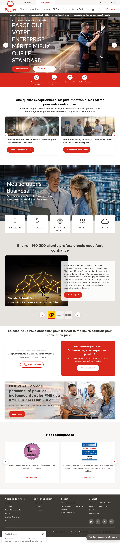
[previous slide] (5, 45)
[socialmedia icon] (91, 521)
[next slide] (114, 45)
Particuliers (27, 3)
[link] (84, 15)
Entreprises (45, 3)
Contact (103, 3)
